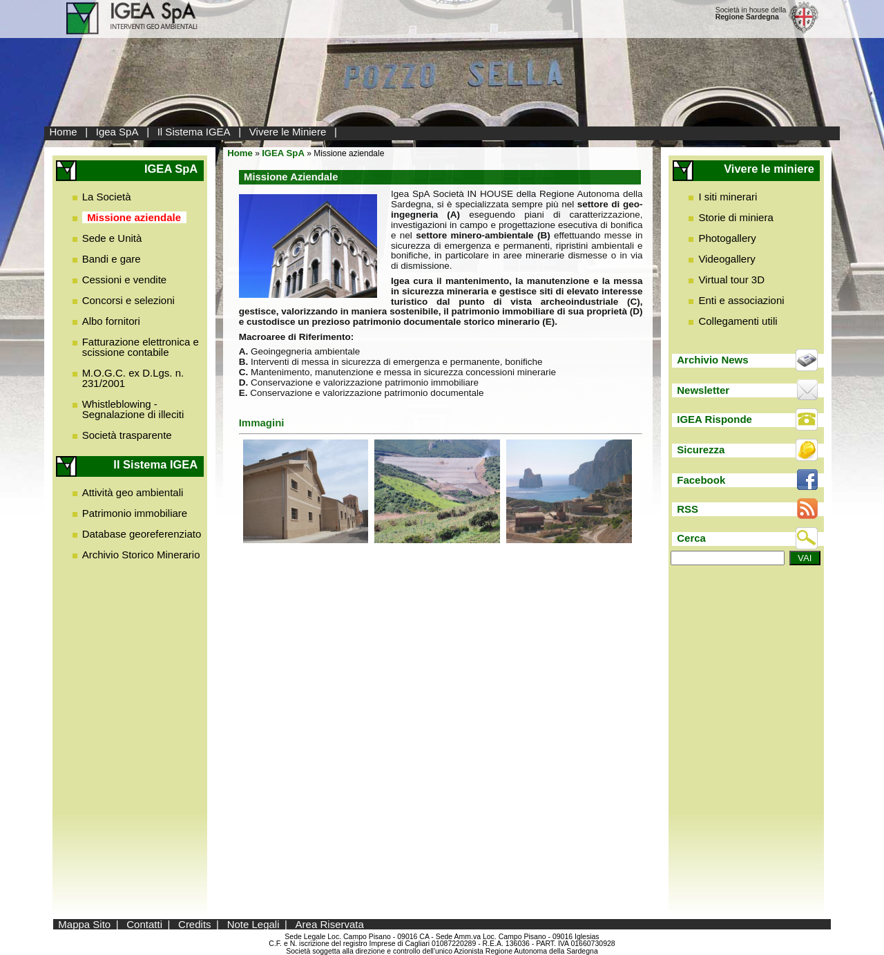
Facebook (701, 480)
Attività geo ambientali (133, 492)
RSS (687, 509)
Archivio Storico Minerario (141, 554)
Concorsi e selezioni (128, 300)
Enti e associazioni (741, 300)
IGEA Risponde (714, 419)
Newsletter (703, 390)
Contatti (144, 924)
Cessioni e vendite (124, 279)
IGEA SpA (283, 153)
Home (63, 132)
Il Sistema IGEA (194, 132)
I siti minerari (727, 196)
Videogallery (726, 259)
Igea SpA (117, 132)
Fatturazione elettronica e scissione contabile (140, 347)
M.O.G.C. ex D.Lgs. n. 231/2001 (133, 378)
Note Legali (253, 924)
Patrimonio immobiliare (135, 513)
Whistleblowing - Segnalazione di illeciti (133, 409)
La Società (106, 196)
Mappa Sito (84, 924)
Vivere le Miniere (287, 132)
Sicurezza (700, 449)
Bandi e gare (111, 259)
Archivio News (712, 360)
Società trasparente (127, 435)
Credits (194, 924)
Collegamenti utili (737, 321)
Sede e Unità (112, 238)
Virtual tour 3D (731, 279)
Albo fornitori (111, 321)
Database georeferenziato (142, 534)
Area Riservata (330, 924)
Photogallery (727, 238)
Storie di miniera (735, 217)
